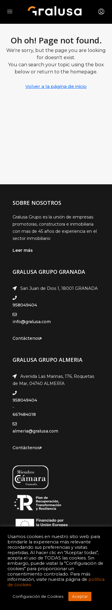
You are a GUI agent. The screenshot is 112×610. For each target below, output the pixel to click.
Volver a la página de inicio (56, 86)
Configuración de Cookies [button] (38, 596)
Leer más (23, 250)
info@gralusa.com (32, 321)
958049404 (25, 305)
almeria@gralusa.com (35, 431)
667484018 (24, 414)
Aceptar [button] (80, 596)
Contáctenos (27, 338)
